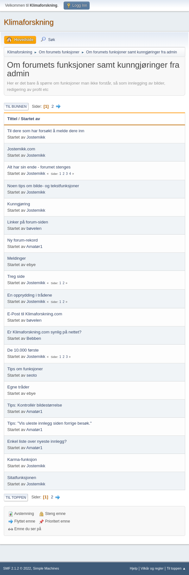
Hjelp (134, 568)
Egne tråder (18, 387)
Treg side (16, 276)
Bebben (34, 338)
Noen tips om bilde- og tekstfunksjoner (43, 185)
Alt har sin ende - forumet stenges (39, 167)
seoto (32, 375)
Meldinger (16, 258)
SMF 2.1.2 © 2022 (17, 568)
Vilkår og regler (152, 568)
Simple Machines (46, 568)
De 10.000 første (23, 350)
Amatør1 (34, 246)
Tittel (12, 118)
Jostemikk (36, 137)
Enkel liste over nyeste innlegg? (36, 441)
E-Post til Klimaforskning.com (34, 313)
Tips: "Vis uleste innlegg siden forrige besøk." (49, 423)
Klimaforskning (29, 22)
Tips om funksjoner (25, 368)
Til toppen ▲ (176, 568)
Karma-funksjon (22, 459)
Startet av (30, 118)
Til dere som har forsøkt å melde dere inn (45, 130)
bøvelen (34, 228)
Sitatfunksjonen (21, 477)
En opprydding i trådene (29, 295)
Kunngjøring (18, 204)
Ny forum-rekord (22, 240)
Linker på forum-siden (27, 222)
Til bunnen (16, 106)
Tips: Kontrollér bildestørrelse (34, 405)
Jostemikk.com (21, 149)
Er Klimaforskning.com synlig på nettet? (44, 332)
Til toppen (16, 497)
